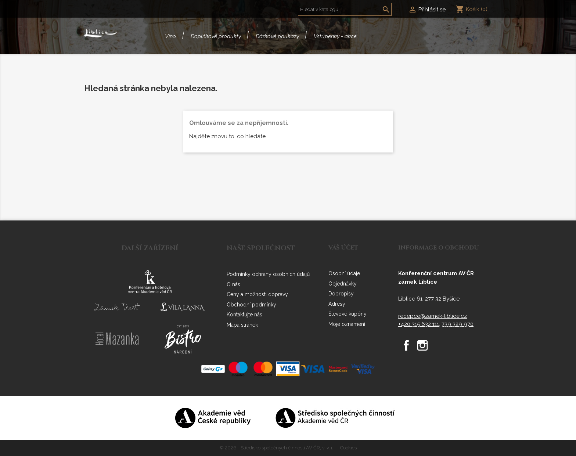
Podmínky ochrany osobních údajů (268, 274)
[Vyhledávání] (345, 9)
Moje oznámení (346, 324)
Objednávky (342, 284)
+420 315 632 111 (418, 324)
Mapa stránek (242, 325)
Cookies (348, 447)
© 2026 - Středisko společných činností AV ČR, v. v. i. (276, 447)
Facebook (406, 345)
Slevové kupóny (347, 314)
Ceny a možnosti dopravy (257, 294)
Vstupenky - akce (335, 36)
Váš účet (343, 248)
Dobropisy (341, 294)
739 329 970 (458, 324)
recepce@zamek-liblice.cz (432, 316)
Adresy (336, 304)
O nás (233, 284)
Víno (170, 36)
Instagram (422, 345)
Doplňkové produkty (216, 36)
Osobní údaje (344, 273)
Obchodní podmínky (251, 305)
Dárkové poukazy (277, 36)
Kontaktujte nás (244, 314)
